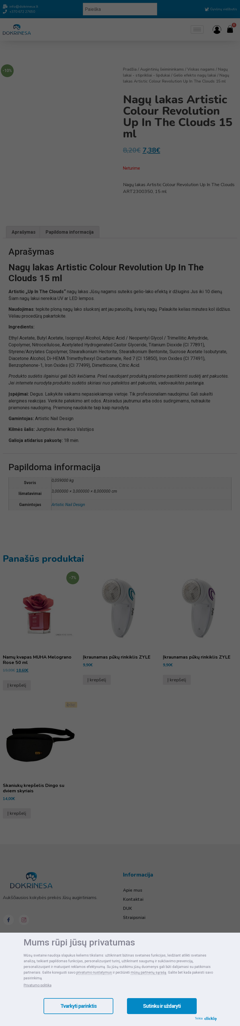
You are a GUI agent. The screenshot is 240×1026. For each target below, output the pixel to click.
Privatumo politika (38, 985)
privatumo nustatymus (94, 972)
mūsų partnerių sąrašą (148, 972)
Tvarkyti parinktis (78, 1006)
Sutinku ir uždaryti (162, 1006)
